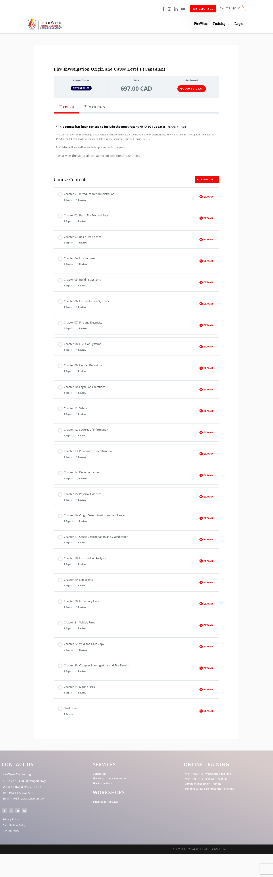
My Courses (203, 9)
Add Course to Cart (192, 88)
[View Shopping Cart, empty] (233, 8)
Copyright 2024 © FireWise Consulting (200, 872)
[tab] (66, 106)
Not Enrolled (81, 87)
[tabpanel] (136, 141)
